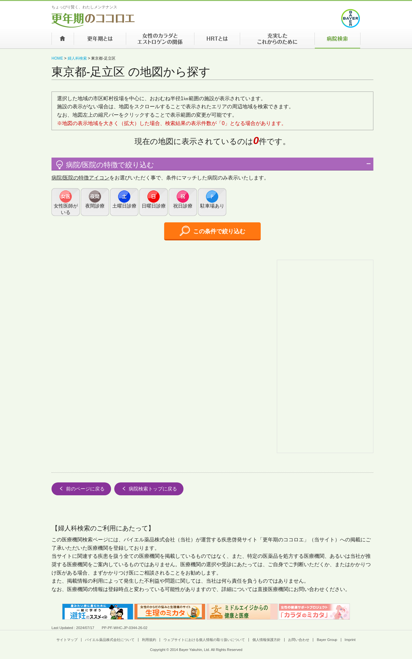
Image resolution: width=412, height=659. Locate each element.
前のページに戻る (81, 488)
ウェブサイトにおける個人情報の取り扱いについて (204, 640)
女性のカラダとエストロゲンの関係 (160, 41)
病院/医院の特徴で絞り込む (104, 165)
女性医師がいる (66, 209)
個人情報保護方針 (266, 640)
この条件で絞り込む (212, 231)
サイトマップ (67, 640)
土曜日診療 (124, 205)
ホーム (63, 41)
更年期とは (100, 41)
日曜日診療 (154, 205)
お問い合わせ (298, 640)
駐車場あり (212, 205)
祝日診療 (182, 205)
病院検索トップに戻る (149, 488)
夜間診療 (95, 205)
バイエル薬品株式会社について (110, 640)
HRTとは (217, 41)
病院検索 (337, 41)
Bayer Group (327, 640)
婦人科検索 (77, 58)
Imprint (350, 640)
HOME (57, 58)
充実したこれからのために (277, 41)
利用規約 (149, 640)
